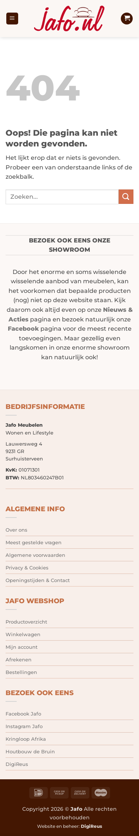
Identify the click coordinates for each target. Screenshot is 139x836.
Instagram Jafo (24, 726)
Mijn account (21, 647)
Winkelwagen (23, 634)
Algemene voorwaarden (35, 555)
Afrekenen (19, 659)
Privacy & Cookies (27, 568)
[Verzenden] (126, 196)
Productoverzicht (26, 622)
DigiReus (17, 764)
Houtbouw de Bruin (30, 751)
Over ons (16, 530)
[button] (12, 19)
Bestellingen (21, 672)
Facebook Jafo (23, 714)
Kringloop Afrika (26, 739)
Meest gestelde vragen (34, 542)
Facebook (23, 328)
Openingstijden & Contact (38, 580)
